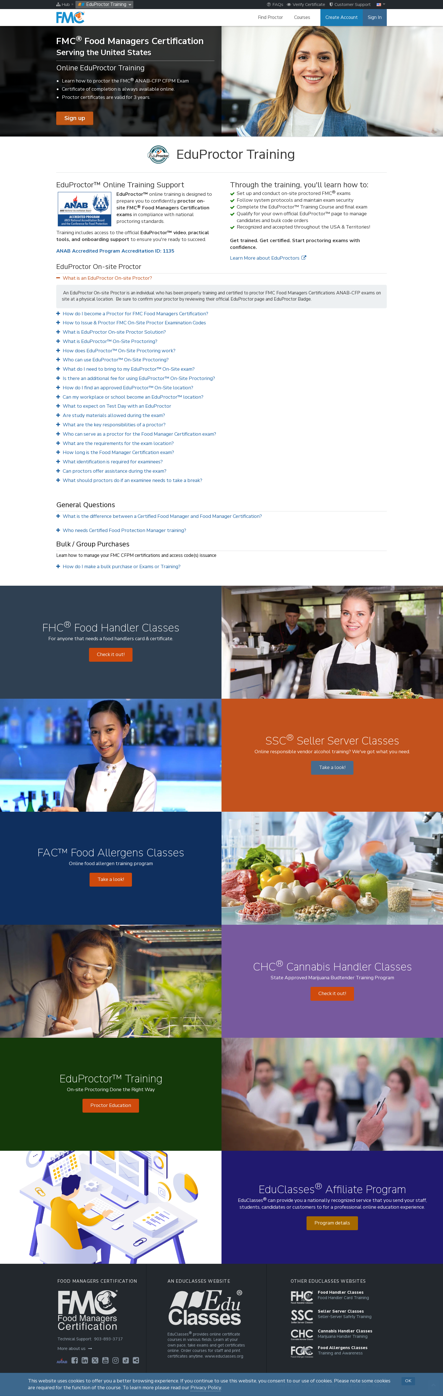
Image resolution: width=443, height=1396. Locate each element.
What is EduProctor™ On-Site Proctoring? (106, 341)
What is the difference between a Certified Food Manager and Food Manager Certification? (159, 516)
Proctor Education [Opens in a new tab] (110, 1105)
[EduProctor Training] (221, 154)
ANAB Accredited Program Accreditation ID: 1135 (115, 251)
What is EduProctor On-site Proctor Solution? (111, 332)
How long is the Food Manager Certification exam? (115, 452)
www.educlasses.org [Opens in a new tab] (224, 1356)
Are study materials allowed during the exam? (110, 415)
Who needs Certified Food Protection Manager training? (121, 530)
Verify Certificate (306, 4)
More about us (74, 1348)
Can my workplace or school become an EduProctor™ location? (129, 397)
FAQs (275, 4)
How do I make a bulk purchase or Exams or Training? (118, 566)
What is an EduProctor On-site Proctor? (104, 278)
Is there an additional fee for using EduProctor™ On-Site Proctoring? (135, 378)
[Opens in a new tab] (74, 1360)
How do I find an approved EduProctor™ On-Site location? (124, 388)
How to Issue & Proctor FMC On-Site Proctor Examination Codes (131, 323)
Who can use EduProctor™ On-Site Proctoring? (112, 360)
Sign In (375, 17)
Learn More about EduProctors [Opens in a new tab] (268, 258)
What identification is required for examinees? (109, 462)
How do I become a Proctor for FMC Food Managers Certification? (132, 314)
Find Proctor (270, 17)
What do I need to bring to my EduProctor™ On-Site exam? (125, 369)
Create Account (341, 17)
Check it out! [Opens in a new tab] (111, 654)
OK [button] (408, 1381)
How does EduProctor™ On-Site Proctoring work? (115, 351)
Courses (302, 17)
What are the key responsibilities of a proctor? (111, 425)
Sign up (74, 118)
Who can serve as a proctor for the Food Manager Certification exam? (136, 434)
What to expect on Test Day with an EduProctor (113, 406)
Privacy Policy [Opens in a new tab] (205, 1387)
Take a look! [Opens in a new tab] (332, 767)
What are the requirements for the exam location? (115, 443)
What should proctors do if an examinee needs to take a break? (129, 480)
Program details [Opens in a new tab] (332, 1223)
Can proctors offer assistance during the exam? (111, 471)
